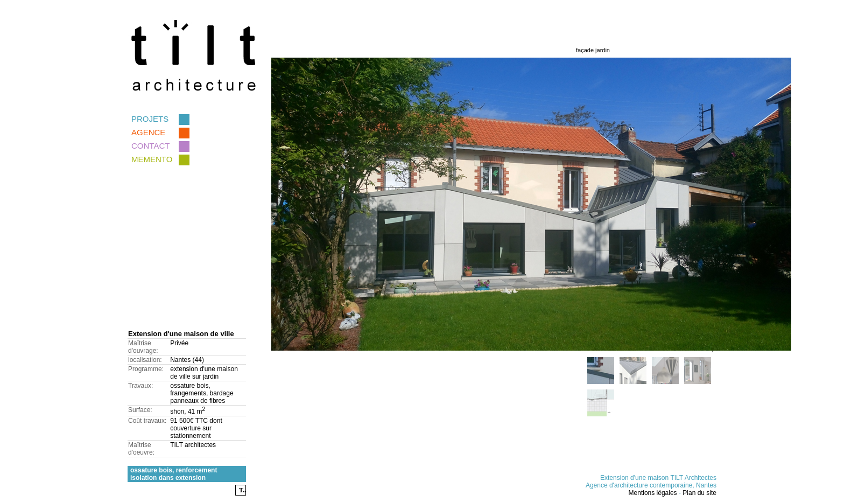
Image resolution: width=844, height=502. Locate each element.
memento (160, 159)
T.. (242, 490)
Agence (160, 132)
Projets (160, 118)
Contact (160, 145)
